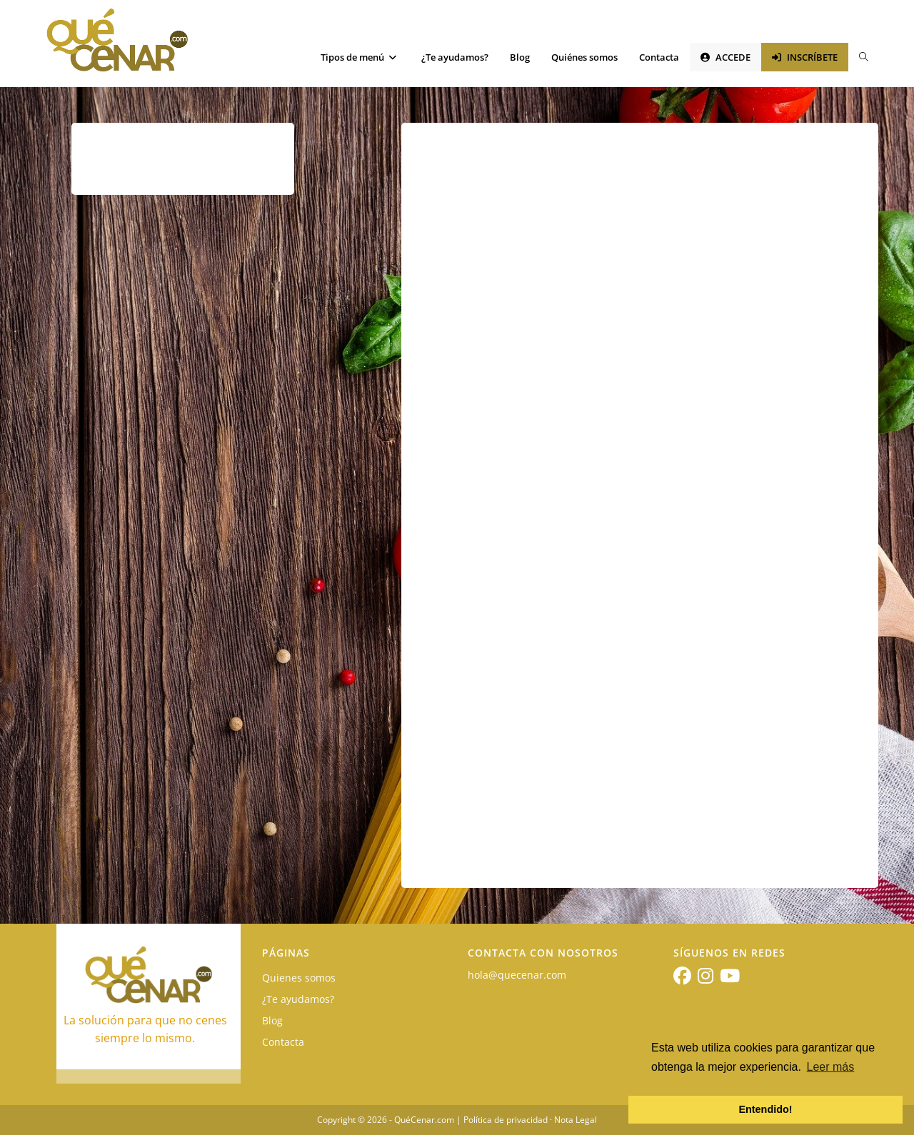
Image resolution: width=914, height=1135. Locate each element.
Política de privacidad (505, 1120)
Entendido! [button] (765, 1109)
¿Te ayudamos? (298, 999)
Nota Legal (575, 1120)
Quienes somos (299, 977)
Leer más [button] (831, 1067)
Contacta (283, 1042)
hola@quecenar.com (517, 975)
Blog (272, 1020)
